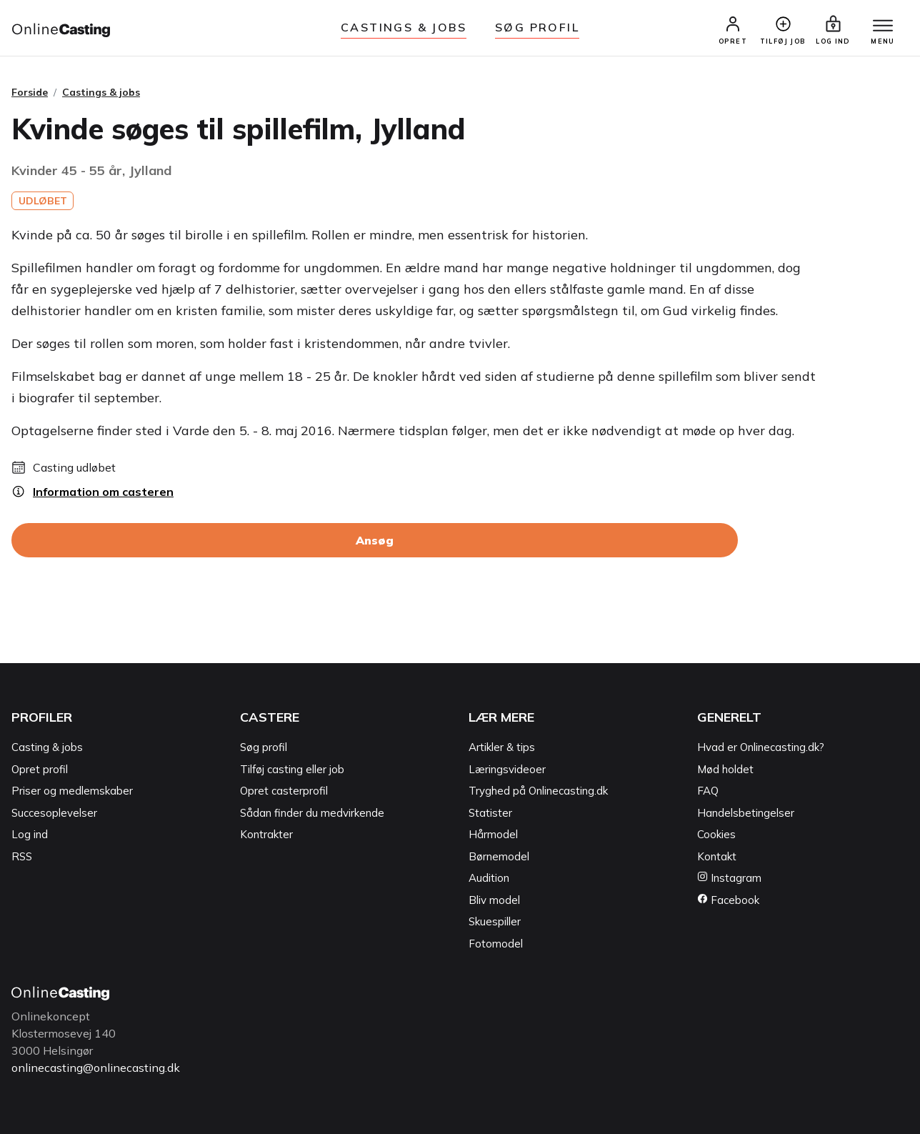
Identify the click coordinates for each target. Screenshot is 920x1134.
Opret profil (39, 769)
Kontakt (716, 856)
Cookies (716, 834)
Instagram (729, 878)
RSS (21, 856)
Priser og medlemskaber (72, 790)
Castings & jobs (403, 27)
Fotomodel (496, 943)
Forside (29, 92)
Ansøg (375, 540)
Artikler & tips (502, 747)
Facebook (728, 900)
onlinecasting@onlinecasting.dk (95, 1067)
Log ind (29, 834)
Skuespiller (495, 921)
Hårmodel (493, 834)
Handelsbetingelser (745, 813)
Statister (490, 813)
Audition (489, 878)
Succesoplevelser (54, 813)
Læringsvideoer (507, 769)
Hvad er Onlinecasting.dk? (760, 747)
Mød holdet (725, 769)
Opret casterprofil (284, 790)
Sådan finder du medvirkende (312, 813)
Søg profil (263, 747)
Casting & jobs (47, 747)
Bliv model (494, 900)
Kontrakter (266, 834)
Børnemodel (499, 856)
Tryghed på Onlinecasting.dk (538, 790)
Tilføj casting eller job (292, 769)
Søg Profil (537, 27)
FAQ (708, 790)
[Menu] (883, 26)
